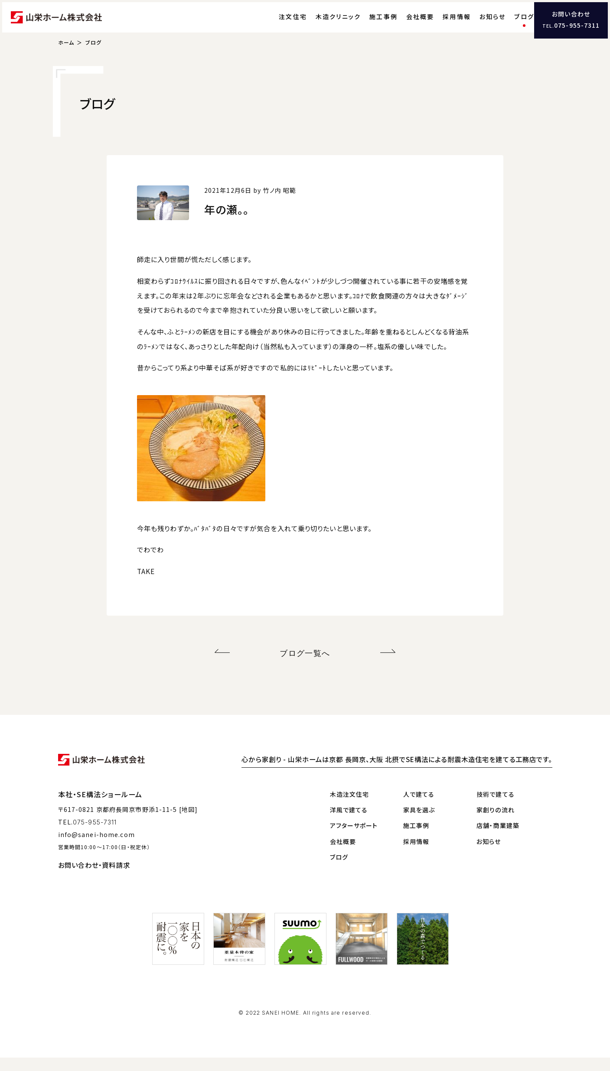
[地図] (188, 822)
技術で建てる (495, 807)
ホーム (66, 58)
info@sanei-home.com (96, 847)
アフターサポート (354, 838)
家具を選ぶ (419, 823)
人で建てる (419, 807)
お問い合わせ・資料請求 (94, 878)
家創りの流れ (495, 823)
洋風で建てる (349, 823)
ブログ (507, 23)
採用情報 (439, 23)
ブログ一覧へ (305, 668)
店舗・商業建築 (497, 838)
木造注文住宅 (349, 807)
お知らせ (475, 23)
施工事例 (366, 23)
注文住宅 (275, 23)
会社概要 (403, 23)
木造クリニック (321, 23)
